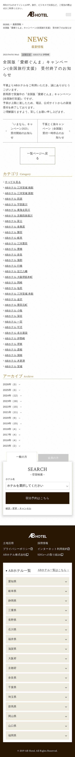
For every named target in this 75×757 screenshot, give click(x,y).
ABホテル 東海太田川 (17, 210)
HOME (6, 24)
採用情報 (43, 543)
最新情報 (17, 24)
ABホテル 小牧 (13, 310)
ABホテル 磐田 (13, 232)
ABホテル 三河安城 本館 (19, 293)
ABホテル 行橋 (13, 265)
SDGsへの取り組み (50, 554)
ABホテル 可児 (13, 327)
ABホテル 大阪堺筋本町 (19, 277)
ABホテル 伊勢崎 (15, 338)
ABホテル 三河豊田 (16, 243)
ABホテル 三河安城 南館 (19, 187)
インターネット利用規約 (54, 548)
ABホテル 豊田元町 (16, 304)
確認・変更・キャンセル (18, 508)
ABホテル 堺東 (13, 344)
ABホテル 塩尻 (13, 288)
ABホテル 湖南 (13, 355)
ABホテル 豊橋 (13, 249)
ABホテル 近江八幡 (16, 271)
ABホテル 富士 (13, 221)
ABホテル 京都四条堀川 (19, 215)
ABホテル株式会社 (16, 554)
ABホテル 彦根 (13, 349)
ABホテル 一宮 (13, 321)
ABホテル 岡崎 (13, 282)
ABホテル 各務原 (15, 226)
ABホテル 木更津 (15, 360)
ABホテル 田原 (13, 198)
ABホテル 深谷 (13, 316)
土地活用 (8, 543)
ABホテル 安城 (13, 366)
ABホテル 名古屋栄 (16, 332)
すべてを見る (13, 182)
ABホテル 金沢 (13, 299)
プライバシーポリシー (18, 548)
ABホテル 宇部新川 (16, 204)
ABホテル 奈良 (13, 254)
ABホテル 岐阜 (13, 237)
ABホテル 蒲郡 (13, 260)
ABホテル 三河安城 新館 (19, 193)
